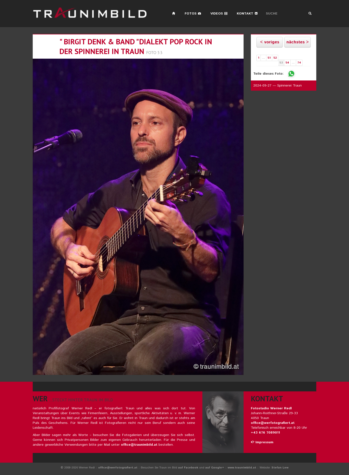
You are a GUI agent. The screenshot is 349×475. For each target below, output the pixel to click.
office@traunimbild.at (139, 444)
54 (287, 63)
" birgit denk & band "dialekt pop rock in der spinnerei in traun (135, 46)
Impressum (262, 442)
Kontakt (247, 13)
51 (269, 58)
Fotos (193, 13)
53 (281, 63)
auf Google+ (214, 468)
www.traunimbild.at (242, 468)
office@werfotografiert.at (272, 422)
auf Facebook (188, 468)
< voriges (269, 42)
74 (299, 63)
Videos (219, 13)
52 (275, 58)
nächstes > (297, 42)
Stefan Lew (279, 468)
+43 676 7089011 (265, 432)
